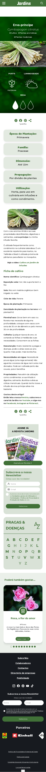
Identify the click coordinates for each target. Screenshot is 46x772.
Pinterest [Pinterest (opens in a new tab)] (33, 403)
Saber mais (21, 639)
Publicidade (23, 678)
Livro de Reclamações (23, 767)
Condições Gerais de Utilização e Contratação (23, 762)
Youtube (26, 400)
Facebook (11, 403)
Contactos (23, 668)
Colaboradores (23, 663)
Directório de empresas (23, 673)
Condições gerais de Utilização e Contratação (21, 711)
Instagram (22, 403)
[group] (9, 735)
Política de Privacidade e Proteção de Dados (24, 711)
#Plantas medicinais (23, 37)
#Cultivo (13, 33)
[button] (11, 646)
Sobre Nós (23, 658)
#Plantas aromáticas (27, 33)
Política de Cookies (23, 757)
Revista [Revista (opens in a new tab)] (24, 397)
